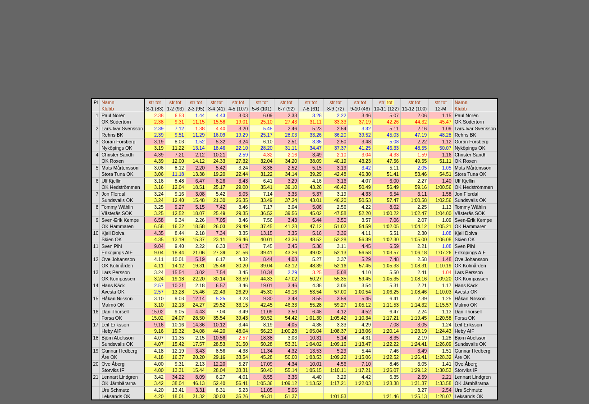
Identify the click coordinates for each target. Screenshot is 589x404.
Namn (107, 102)
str (151, 102)
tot (158, 102)
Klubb (107, 108)
